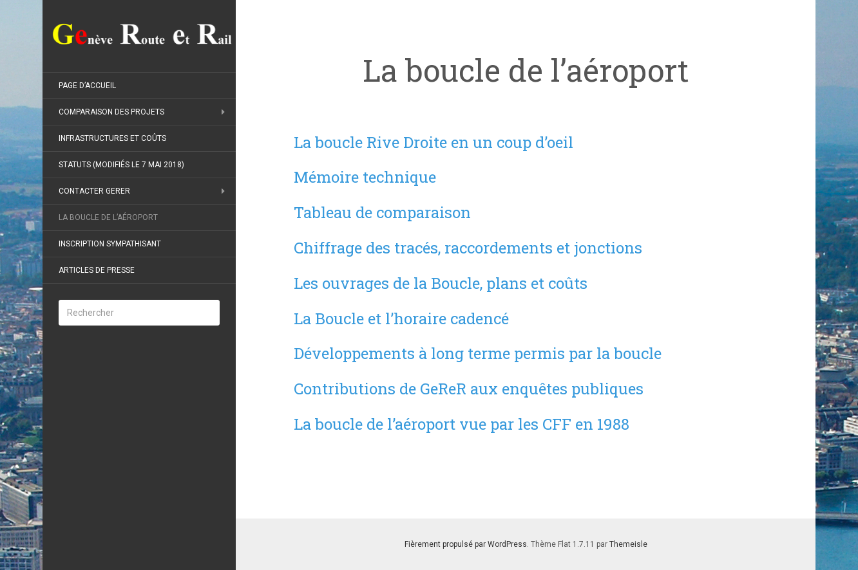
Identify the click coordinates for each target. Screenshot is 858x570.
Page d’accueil (87, 85)
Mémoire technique (365, 177)
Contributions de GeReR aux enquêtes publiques (469, 388)
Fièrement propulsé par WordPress (466, 544)
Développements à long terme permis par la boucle (478, 353)
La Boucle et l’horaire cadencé (401, 318)
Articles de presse (97, 270)
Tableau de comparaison (382, 212)
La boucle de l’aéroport (108, 217)
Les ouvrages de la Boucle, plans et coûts (440, 283)
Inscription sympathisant (110, 243)
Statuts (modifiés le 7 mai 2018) (121, 164)
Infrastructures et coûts (112, 138)
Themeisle (628, 544)
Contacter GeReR (94, 191)
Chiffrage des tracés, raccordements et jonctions (468, 247)
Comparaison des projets (111, 111)
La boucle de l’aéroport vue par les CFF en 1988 (461, 424)
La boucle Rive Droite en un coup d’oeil (433, 142)
